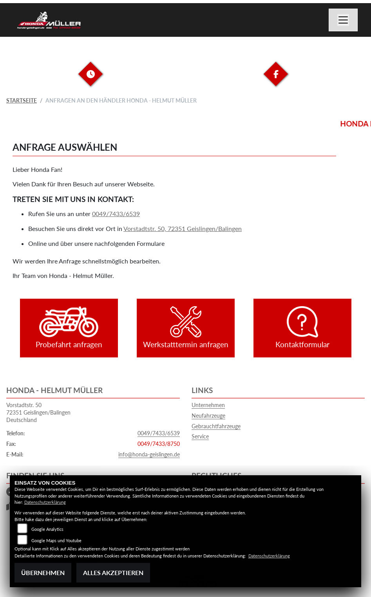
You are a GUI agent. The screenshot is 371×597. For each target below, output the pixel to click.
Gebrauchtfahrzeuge (216, 426)
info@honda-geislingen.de (149, 454)
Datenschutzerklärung (45, 502)
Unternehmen (208, 405)
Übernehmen (43, 572)
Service (200, 436)
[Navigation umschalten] (343, 20)
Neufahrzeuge (208, 415)
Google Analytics (47, 529)
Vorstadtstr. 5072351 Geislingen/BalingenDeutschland (38, 412)
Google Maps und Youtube (56, 540)
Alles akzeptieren (113, 572)
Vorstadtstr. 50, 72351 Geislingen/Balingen (182, 228)
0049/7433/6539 (116, 213)
